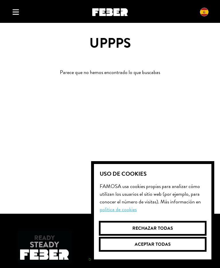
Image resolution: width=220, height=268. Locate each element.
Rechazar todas (152, 228)
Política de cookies (118, 209)
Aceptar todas (153, 244)
